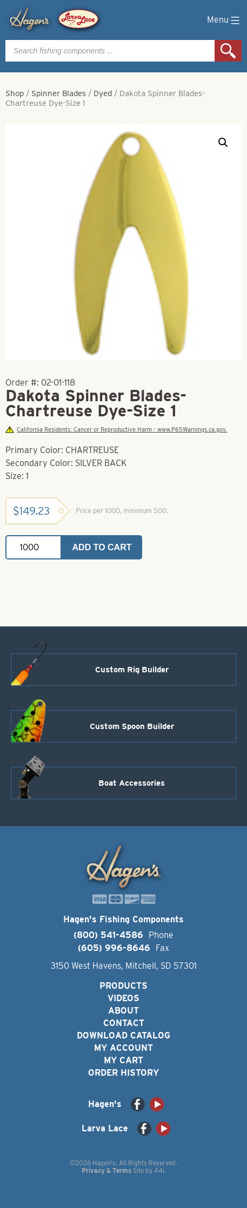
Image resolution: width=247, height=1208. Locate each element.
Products (123, 986)
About (123, 1010)
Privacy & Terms (106, 1170)
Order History (123, 1073)
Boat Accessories (131, 783)
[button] (223, 142)
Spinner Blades (58, 93)
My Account (123, 1048)
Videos (123, 998)
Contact (123, 1023)
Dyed (103, 93)
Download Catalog (123, 1035)
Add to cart (102, 547)
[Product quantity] (33, 547)
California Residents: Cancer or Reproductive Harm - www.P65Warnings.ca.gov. (116, 429)
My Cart (123, 1060)
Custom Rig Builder (132, 669)
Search (228, 51)
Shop (14, 93)
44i (159, 1170)
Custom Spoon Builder (132, 726)
